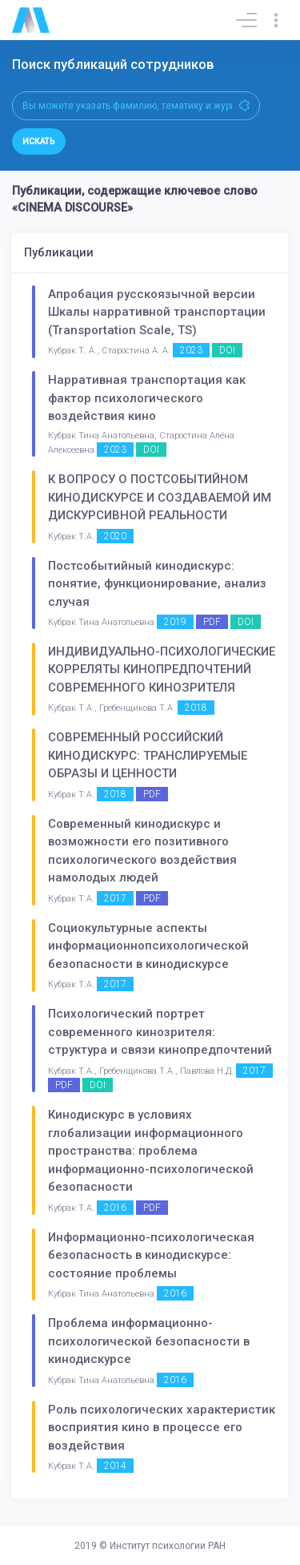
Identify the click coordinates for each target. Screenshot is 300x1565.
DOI (227, 350)
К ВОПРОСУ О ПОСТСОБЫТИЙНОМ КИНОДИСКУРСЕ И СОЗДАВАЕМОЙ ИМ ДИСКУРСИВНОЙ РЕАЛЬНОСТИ (159, 497)
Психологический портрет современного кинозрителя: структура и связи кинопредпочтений (160, 1031)
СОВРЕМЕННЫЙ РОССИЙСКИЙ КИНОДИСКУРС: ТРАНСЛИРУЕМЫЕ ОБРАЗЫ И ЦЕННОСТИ (147, 755)
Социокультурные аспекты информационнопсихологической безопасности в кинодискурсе (148, 946)
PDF (212, 621)
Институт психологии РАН (168, 1545)
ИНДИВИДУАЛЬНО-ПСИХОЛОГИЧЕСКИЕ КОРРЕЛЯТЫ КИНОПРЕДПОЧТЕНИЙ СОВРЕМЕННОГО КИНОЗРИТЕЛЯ (161, 669)
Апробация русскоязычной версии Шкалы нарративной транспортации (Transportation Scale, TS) (157, 312)
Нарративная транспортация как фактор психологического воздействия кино (147, 398)
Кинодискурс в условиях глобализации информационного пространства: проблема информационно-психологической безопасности (151, 1150)
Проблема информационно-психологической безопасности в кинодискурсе (149, 1341)
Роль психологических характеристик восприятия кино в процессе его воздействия (161, 1427)
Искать (38, 141)
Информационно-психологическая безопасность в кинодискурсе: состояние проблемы (151, 1255)
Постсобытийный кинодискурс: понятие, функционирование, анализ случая (157, 584)
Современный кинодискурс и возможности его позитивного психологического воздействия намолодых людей (142, 851)
